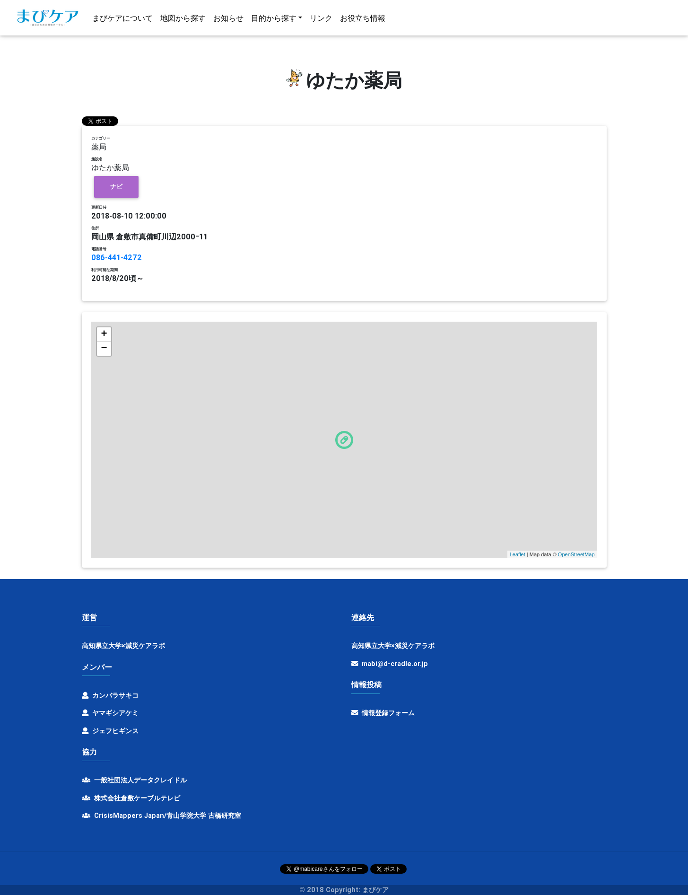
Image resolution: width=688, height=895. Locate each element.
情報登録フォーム (383, 713)
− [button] (104, 349)
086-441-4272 (116, 257)
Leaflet (517, 554)
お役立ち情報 (362, 20)
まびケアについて (122, 20)
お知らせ (228, 20)
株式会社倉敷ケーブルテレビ (131, 798)
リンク (321, 20)
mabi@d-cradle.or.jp (395, 663)
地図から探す (183, 20)
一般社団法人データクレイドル (134, 780)
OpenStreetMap (576, 554)
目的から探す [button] (273, 20)
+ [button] (104, 334)
